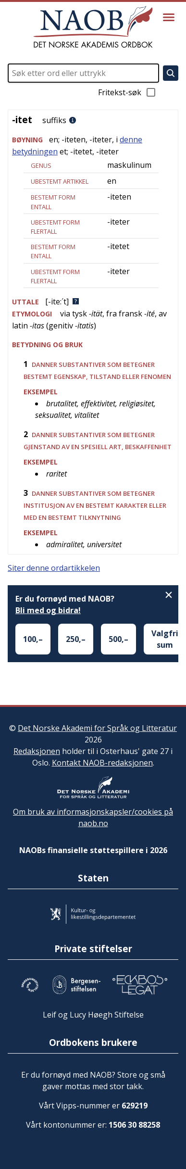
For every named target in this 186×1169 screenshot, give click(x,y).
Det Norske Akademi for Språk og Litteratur (97, 728)
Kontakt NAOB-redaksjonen (102, 762)
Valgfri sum (164, 639)
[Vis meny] (168, 17)
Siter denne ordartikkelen (54, 568)
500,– (118, 639)
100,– (33, 639)
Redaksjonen (36, 751)
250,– (76, 639)
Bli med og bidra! (48, 610)
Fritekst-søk (127, 92)
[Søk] (170, 73)
